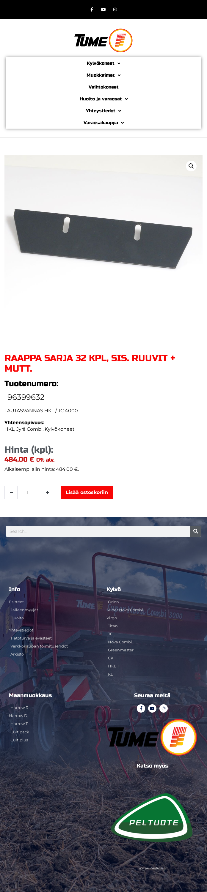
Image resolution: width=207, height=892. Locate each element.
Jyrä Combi (29, 429)
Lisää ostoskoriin (87, 492)
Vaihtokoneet (104, 87)
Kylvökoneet (103, 63)
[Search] (195, 531)
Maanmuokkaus (30, 695)
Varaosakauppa (104, 123)
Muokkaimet (103, 75)
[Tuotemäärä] (27, 492)
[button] (191, 166)
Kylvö (113, 589)
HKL (9, 429)
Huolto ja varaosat (104, 99)
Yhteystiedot (103, 111)
